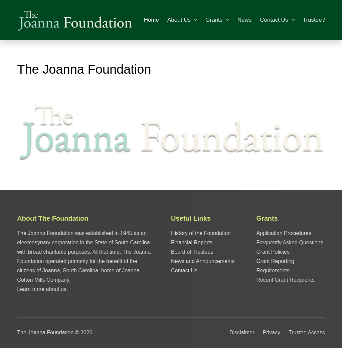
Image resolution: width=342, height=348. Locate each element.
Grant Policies (273, 252)
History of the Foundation (201, 233)
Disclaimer (241, 332)
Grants (218, 20)
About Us (183, 20)
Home (151, 20)
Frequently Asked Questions (289, 242)
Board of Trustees (192, 252)
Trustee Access (322, 20)
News (244, 20)
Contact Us (278, 20)
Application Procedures (283, 233)
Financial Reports (192, 242)
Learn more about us (41, 289)
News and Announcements (202, 261)
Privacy (271, 332)
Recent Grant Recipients (285, 280)
